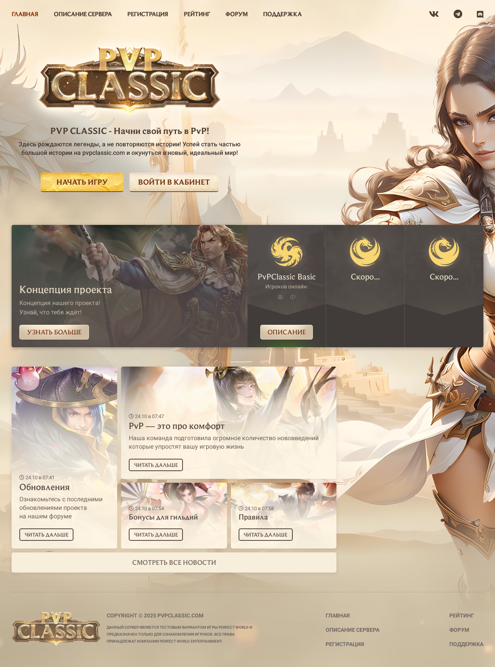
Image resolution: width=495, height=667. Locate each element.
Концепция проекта (65, 289)
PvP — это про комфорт (177, 425)
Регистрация (345, 644)
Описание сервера (352, 630)
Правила (253, 516)
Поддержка (466, 644)
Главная (338, 615)
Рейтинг (461, 615)
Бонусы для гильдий (163, 516)
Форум (459, 630)
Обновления (44, 486)
